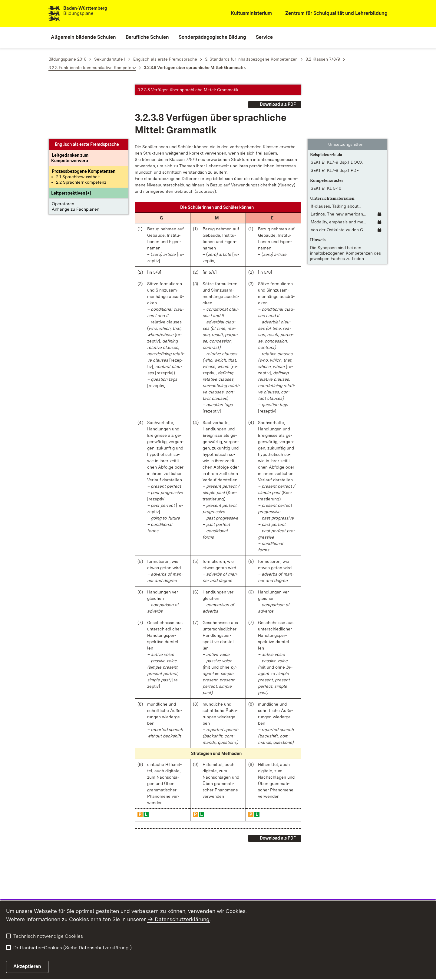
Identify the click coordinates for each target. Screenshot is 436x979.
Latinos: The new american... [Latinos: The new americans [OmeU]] (338, 159)
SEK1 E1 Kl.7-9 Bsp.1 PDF (335, 115)
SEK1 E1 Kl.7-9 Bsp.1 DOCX (337, 107)
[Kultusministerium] (247, 13)
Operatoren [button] (63, 149)
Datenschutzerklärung (182, 919)
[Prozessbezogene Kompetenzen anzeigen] (83, 116)
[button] (71, 138)
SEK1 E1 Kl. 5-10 (326, 133)
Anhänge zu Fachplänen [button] (75, 154)
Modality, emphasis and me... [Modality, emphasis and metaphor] (338, 167)
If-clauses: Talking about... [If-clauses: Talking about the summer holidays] (336, 151)
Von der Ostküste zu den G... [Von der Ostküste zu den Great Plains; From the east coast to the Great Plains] (338, 175)
